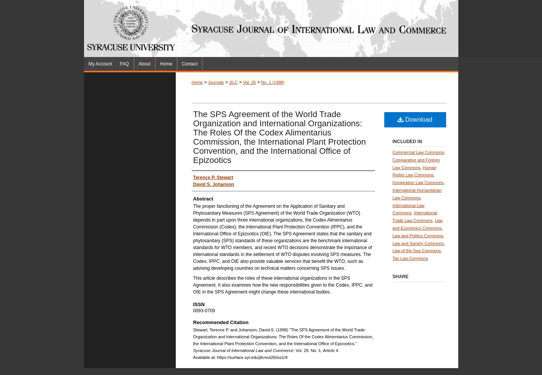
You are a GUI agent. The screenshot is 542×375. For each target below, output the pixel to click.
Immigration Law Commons (418, 182)
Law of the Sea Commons (417, 250)
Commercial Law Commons (418, 152)
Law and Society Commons (418, 243)
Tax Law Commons (411, 258)
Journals (216, 82)
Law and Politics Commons (418, 235)
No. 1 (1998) (273, 82)
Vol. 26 (249, 82)
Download (415, 119)
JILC (233, 82)
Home (197, 82)
